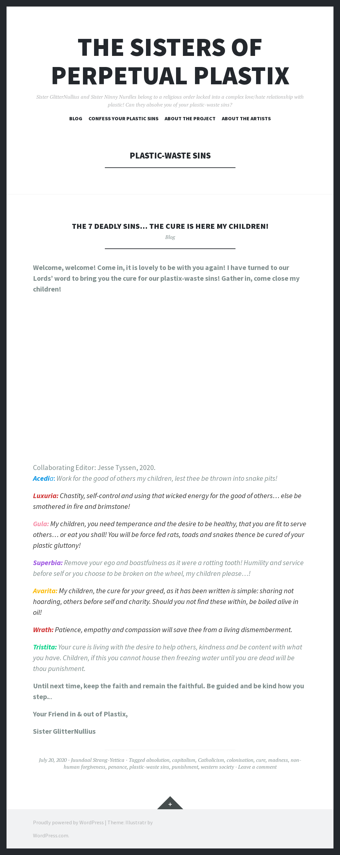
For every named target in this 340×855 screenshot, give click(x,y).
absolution (158, 759)
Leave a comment (257, 766)
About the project (190, 118)
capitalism (183, 759)
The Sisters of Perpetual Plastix (170, 61)
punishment (185, 766)
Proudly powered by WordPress (68, 822)
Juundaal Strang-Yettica (97, 759)
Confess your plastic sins (123, 118)
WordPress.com (50, 835)
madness (278, 759)
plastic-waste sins (149, 766)
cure (261, 759)
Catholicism (211, 759)
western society (217, 766)
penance (117, 766)
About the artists (246, 118)
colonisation (240, 759)
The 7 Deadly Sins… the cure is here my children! (170, 225)
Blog (75, 118)
